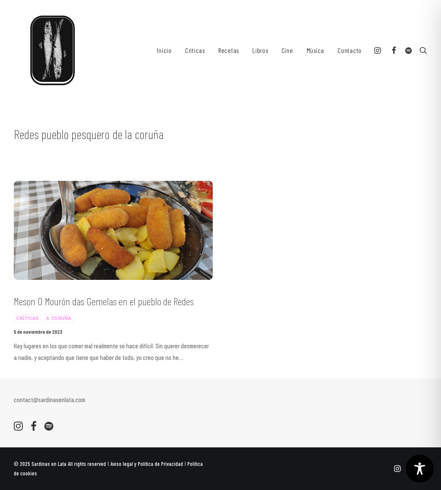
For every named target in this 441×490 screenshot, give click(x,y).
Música (316, 50)
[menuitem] (164, 50)
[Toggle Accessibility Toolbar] (420, 469)
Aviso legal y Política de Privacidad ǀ (148, 463)
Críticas (195, 50)
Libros (260, 50)
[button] (379, 50)
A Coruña (58, 318)
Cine (287, 50)
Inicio (164, 50)
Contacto (350, 50)
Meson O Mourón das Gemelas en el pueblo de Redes (104, 301)
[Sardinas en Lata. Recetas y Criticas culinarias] (52, 50)
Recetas (228, 50)
